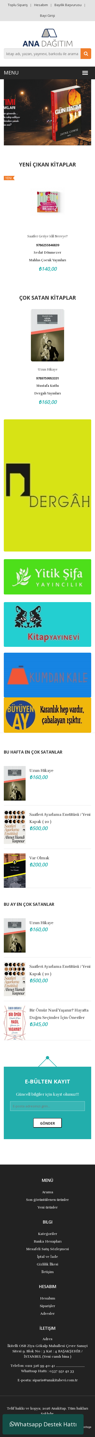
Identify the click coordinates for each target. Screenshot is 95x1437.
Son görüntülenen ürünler (47, 1200)
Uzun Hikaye (48, 370)
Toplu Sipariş (18, 5)
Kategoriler (47, 1234)
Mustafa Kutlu (47, 386)
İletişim (47, 1272)
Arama (47, 1192)
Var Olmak (39, 858)
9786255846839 (47, 245)
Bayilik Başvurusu (68, 5)
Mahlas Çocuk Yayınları (47, 260)
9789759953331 (47, 378)
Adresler (47, 1313)
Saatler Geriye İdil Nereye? (47, 236)
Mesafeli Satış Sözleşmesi (47, 1249)
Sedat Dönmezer (47, 253)
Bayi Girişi (47, 15)
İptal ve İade (47, 1257)
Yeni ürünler (47, 1207)
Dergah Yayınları (47, 393)
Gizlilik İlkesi (48, 1264)
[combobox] (47, 53)
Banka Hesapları (48, 1241)
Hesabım (41, 5)
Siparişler (47, 1306)
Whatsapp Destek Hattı (43, 1424)
